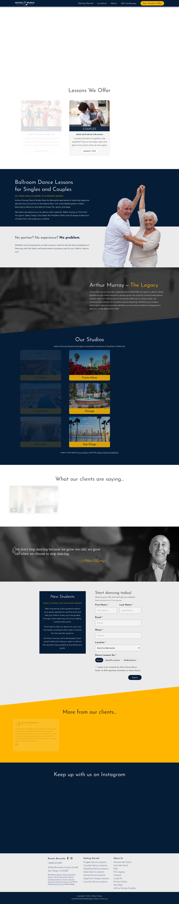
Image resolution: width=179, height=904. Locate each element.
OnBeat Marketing (100, 899)
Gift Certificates (128, 3)
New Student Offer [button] (152, 3)
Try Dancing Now (44, 59)
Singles (41, 129)
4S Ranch (58, 875)
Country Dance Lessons (95, 881)
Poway (64, 879)
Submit (135, 678)
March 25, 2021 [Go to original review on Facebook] (27, 725)
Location (100, 642)
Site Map (117, 885)
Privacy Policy (120, 881)
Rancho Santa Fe (63, 882)
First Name (101, 605)
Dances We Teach (122, 862)
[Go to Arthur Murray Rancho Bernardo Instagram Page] (71, 858)
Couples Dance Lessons (95, 865)
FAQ (115, 868)
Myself (99, 660)
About (114, 3)
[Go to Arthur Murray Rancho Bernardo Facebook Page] (67, 858)
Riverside (41, 444)
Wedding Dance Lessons (95, 868)
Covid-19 (117, 878)
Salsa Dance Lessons (93, 872)
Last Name (125, 605)
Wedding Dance (130, 660)
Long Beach (41, 411)
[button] (24, 43)
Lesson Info (41, 151)
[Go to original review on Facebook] (36, 745)
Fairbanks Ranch (54, 879)
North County (58, 884)
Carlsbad (41, 377)
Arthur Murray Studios (124, 888)
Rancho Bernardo (56, 859)
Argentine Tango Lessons (96, 878)
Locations (102, 3)
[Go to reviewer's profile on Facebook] (18, 723)
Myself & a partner (112, 660)
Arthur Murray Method (107, 452)
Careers (117, 875)
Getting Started (85, 3)
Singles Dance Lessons (94, 862)
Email (98, 617)
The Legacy (119, 872)
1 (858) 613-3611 (55, 863)
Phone (98, 630)
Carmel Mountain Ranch (63, 877)
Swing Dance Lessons (94, 875)
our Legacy (83, 452)
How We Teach (120, 865)
